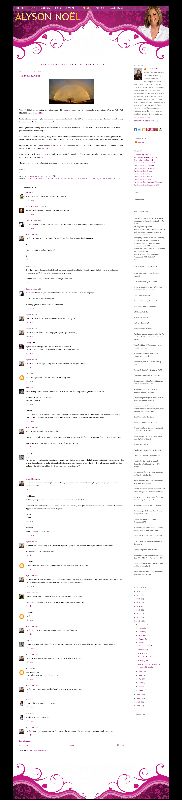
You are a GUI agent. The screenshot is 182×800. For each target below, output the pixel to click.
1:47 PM (29, 447)
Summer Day (143, 649)
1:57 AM (30, 679)
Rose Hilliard (52, 179)
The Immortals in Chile (142, 179)
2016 (138, 599)
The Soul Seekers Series (111, 179)
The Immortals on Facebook (144, 165)
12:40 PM (30, 308)
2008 (138, 698)
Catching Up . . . (144, 660)
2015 (138, 602)
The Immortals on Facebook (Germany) (148, 182)
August (142, 639)
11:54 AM (30, 535)
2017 (138, 595)
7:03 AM (30, 404)
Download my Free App (142, 154)
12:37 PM (30, 282)
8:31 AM (30, 693)
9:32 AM (30, 620)
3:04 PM (29, 336)
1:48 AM (30, 472)
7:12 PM (29, 367)
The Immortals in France (143, 171)
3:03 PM (29, 322)
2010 (138, 621)
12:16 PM (30, 259)
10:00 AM (30, 586)
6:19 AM (30, 381)
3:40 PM (29, 569)
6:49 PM (29, 735)
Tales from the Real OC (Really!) (72, 64)
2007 (138, 702)
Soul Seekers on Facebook (143, 160)
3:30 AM (30, 521)
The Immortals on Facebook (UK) (146, 185)
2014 (138, 606)
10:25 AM (30, 421)
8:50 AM (30, 662)
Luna (27, 374)
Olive (28, 561)
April (141, 679)
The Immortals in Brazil (142, 174)
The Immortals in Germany (144, 168)
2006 (138, 706)
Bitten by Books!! (144, 657)
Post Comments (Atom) (38, 750)
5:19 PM (29, 634)
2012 (138, 614)
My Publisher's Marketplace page (146, 157)
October (142, 632)
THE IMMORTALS (44, 154)
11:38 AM (30, 200)
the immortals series (88, 179)
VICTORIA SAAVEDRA (35, 206)
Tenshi (28, 453)
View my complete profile (146, 121)
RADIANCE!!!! (144, 653)
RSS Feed (141, 142)
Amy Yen (29, 668)
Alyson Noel (30, 234)
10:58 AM (30, 721)
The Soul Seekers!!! (145, 646)
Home (72, 745)
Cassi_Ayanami (31, 220)
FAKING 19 (67, 139)
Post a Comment (25, 741)
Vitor (27, 387)
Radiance (40, 179)
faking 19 (31, 179)
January (142, 690)
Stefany (28, 343)
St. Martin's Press (68, 179)
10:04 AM (30, 490)
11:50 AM (30, 214)
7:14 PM (29, 606)
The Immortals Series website (145, 163)
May (141, 675)
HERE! (40, 113)
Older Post (120, 745)
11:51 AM (30, 228)
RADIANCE (58, 145)
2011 (138, 617)
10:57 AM (30, 707)
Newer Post (23, 745)
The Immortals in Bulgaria (143, 176)
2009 (138, 695)
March (141, 683)
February (142, 686)
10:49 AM (30, 648)
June (141, 671)
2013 (138, 610)
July (140, 643)
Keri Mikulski (31, 592)
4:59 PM (29, 353)
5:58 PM (29, 555)
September (143, 635)
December (143, 624)
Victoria (29, 192)
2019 (138, 591)
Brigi (27, 699)
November (143, 628)
